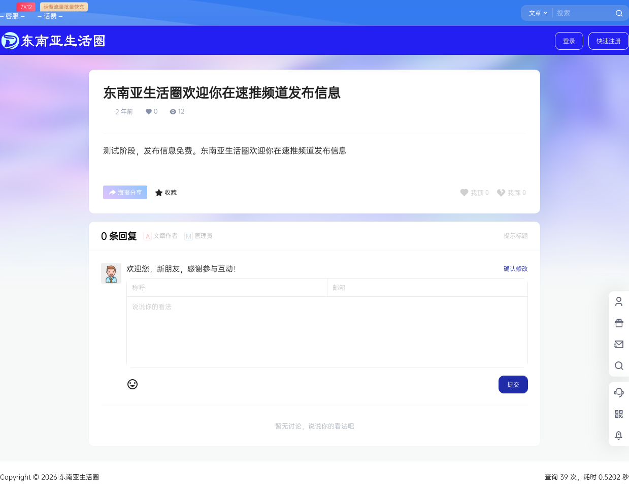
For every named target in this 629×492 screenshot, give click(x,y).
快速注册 (609, 41)
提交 (513, 384)
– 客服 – (12, 11)
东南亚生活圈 (78, 476)
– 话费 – (50, 11)
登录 (569, 41)
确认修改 (516, 268)
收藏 (166, 192)
